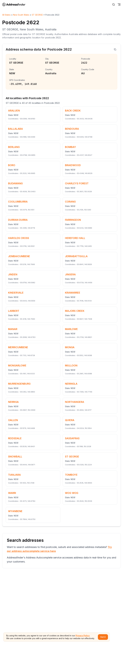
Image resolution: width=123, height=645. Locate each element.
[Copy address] (115, 49)
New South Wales (21, 15)
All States (6, 15)
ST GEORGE (37, 15)
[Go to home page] (15, 4)
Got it (103, 637)
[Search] (113, 4)
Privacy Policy (83, 635)
